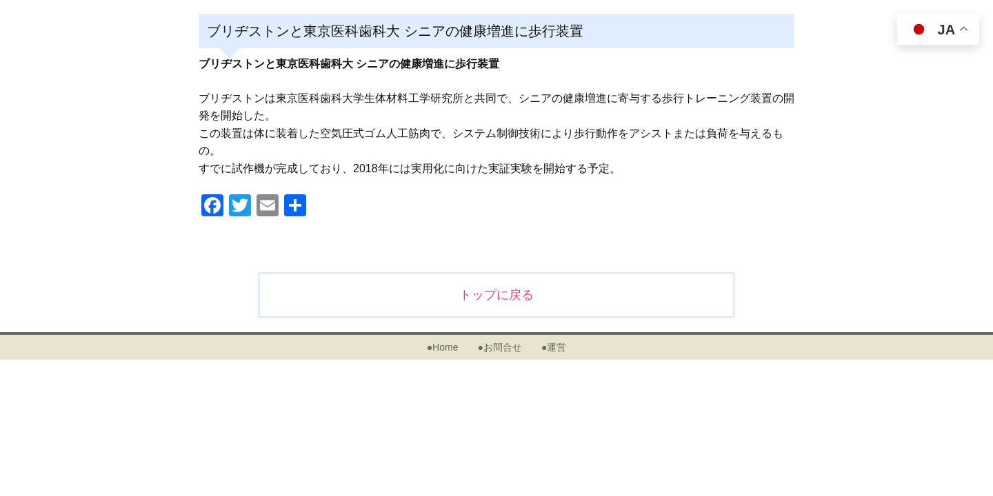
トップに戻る (496, 295)
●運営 (553, 347)
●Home (443, 347)
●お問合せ (499, 347)
